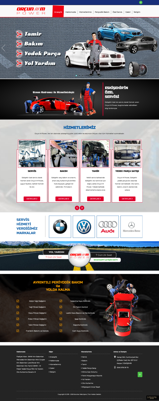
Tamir (84, 364)
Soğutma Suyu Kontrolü (75, 301)
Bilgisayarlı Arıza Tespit (90, 387)
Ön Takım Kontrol (74, 307)
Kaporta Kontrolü (73, 324)
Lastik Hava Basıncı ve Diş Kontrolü (77, 313)
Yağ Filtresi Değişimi (31, 307)
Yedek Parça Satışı (88, 368)
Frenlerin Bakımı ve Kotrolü (33, 330)
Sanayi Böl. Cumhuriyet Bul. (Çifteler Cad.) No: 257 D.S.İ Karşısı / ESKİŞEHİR (126, 360)
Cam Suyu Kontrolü (74, 330)
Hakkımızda (70, 12)
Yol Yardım (85, 379)
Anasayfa (58, 12)
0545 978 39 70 (121, 367)
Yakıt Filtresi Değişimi (31, 324)
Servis (84, 357)
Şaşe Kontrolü (73, 318)
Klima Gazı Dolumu (89, 372)
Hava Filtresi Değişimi (31, 313)
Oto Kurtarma (87, 383)
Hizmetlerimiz (85, 12)
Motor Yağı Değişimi (31, 301)
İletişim (137, 12)
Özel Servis (117, 12)
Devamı (32, 372)
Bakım (84, 361)
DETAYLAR (31, 199)
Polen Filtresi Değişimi (31, 318)
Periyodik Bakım (102, 12)
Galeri (127, 12)
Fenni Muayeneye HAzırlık (91, 376)
